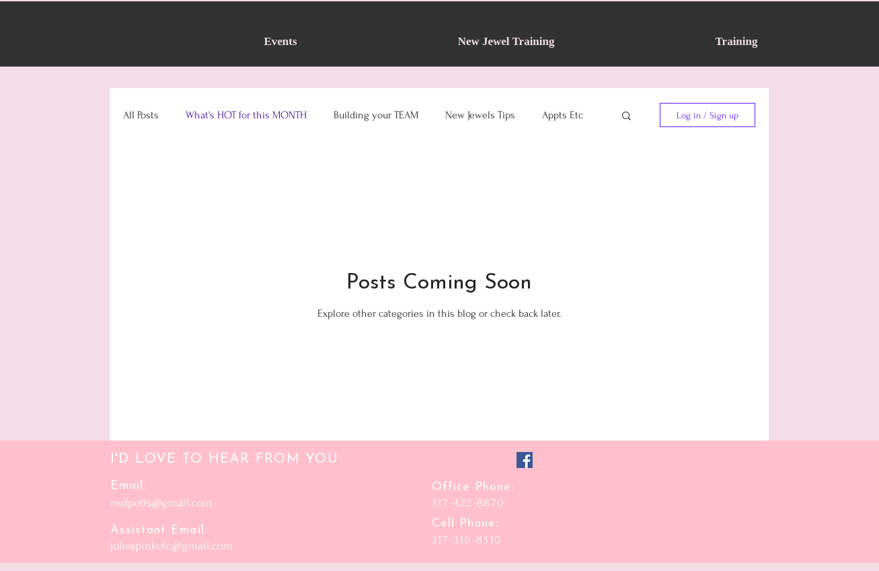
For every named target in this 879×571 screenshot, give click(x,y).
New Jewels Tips (480, 115)
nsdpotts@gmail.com (161, 502)
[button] (626, 117)
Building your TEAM (376, 115)
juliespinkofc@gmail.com (171, 545)
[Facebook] (525, 460)
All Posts (141, 115)
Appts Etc (562, 115)
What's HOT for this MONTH (246, 115)
